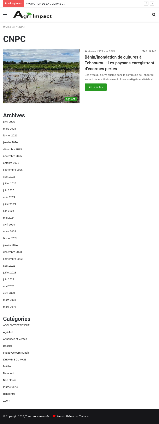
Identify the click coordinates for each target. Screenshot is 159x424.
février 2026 (10, 135)
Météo (7, 366)
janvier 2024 (10, 245)
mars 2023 (9, 299)
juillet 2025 (9, 183)
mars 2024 (9, 231)
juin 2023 (8, 279)
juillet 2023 (9, 272)
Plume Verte (10, 386)
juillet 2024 (9, 204)
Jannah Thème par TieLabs (72, 416)
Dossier (7, 345)
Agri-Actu (8, 332)
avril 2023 (9, 293)
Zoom (6, 400)
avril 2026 (9, 121)
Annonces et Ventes (15, 339)
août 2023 (9, 265)
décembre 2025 (12, 149)
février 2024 (10, 238)
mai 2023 (8, 286)
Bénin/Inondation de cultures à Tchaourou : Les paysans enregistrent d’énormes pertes (119, 63)
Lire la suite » (96, 87)
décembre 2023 (12, 252)
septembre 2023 (13, 258)
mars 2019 (9, 306)
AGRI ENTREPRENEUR (16, 325)
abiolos (92, 51)
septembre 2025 (13, 169)
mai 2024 (8, 217)
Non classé (9, 380)
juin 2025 (8, 190)
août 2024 (9, 197)
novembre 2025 (12, 156)
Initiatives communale (16, 352)
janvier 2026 (10, 142)
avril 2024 (9, 224)
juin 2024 (8, 210)
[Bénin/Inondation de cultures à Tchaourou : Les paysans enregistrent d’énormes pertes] (41, 76)
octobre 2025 (11, 162)
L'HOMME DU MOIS (14, 359)
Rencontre (9, 393)
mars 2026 (9, 128)
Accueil (9, 26)
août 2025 (9, 176)
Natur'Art (8, 373)
